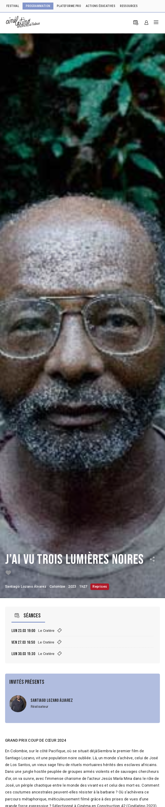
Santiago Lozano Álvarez (25, 587)
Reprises (99, 587)
